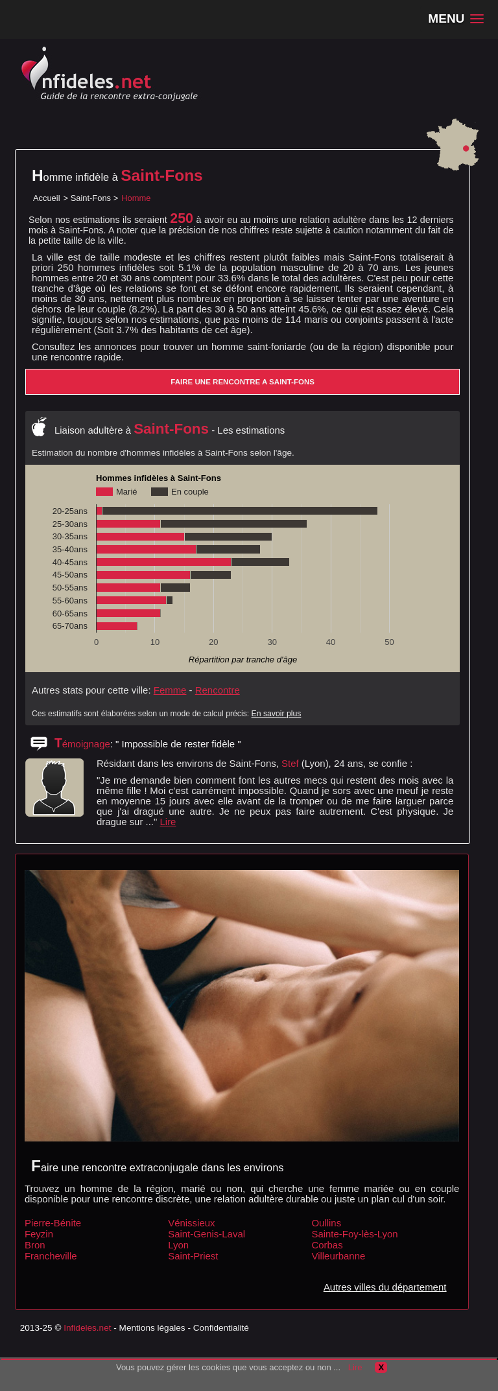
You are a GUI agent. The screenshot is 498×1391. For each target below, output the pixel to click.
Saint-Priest (193, 1255)
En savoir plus (277, 713)
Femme (170, 689)
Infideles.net (87, 1328)
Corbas (326, 1244)
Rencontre (217, 689)
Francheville (51, 1255)
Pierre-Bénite (53, 1222)
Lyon (178, 1244)
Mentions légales (152, 1328)
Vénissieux (191, 1222)
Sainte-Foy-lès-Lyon (354, 1233)
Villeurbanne (338, 1255)
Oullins (326, 1222)
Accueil (46, 198)
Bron (35, 1244)
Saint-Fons (91, 198)
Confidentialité (221, 1328)
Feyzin (39, 1233)
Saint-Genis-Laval (206, 1233)
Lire (168, 821)
